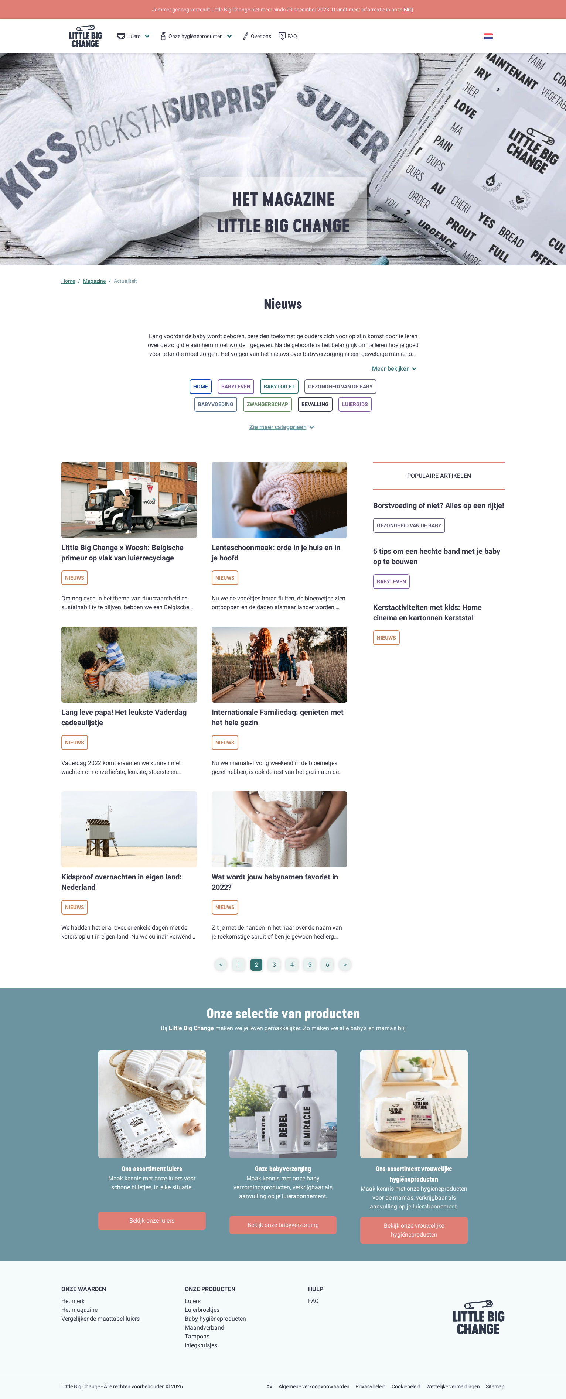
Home (200, 387)
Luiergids (355, 404)
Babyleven (235, 387)
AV (269, 1386)
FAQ (408, 10)
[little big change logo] (85, 36)
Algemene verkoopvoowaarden (314, 1386)
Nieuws (74, 578)
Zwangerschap (267, 404)
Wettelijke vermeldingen (453, 1386)
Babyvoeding (215, 404)
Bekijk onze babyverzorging (283, 1224)
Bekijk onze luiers (151, 1220)
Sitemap (495, 1386)
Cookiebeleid (406, 1386)
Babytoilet (279, 387)
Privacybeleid (370, 1386)
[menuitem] (134, 36)
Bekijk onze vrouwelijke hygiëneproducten (414, 1230)
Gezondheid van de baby (340, 387)
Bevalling (315, 404)
